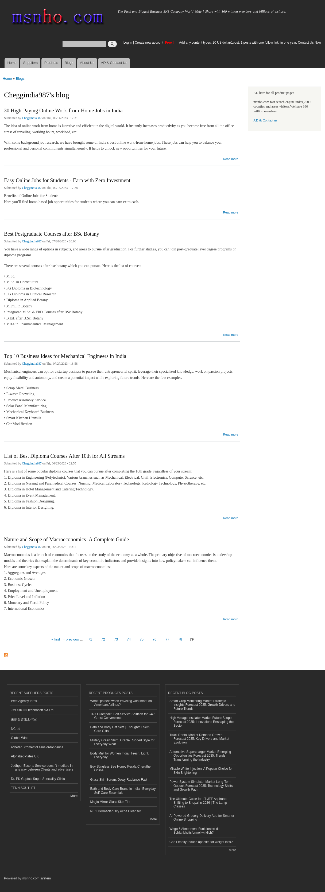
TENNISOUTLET (23, 788)
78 (180, 639)
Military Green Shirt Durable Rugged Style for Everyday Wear (122, 742)
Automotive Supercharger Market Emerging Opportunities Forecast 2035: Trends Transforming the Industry (200, 755)
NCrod (15, 729)
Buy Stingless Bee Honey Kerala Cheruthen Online (121, 768)
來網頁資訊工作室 (24, 719)
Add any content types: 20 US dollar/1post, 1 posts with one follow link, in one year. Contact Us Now (250, 42)
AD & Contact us (265, 120)
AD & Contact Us (114, 63)
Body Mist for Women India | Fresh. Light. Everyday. (119, 755)
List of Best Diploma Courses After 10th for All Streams (64, 456)
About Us (87, 63)
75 (142, 639)
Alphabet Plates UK (25, 756)
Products (51, 63)
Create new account (149, 42)
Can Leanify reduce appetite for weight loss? (201, 842)
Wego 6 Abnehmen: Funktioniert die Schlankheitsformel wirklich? (194, 830)
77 (167, 639)
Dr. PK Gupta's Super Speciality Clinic (38, 779)
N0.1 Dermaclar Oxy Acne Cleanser (115, 811)
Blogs (69, 63)
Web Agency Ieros (24, 701)
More (74, 796)
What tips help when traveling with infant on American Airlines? (121, 703)
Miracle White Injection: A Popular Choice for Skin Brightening (201, 770)
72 (103, 639)
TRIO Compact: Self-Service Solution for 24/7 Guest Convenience (122, 716)
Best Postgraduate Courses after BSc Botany (51, 234)
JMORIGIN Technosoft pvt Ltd (32, 710)
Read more (230, 158)
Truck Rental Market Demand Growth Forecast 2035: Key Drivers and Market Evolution (199, 739)
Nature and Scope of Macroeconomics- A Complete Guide (66, 539)
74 (129, 639)
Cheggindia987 (31, 118)
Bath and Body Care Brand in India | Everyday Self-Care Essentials (123, 790)
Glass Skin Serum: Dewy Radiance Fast (118, 780)
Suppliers (30, 63)
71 (90, 639)
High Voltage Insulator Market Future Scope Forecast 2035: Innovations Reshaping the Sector (201, 721)
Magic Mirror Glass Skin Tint (110, 802)
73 (116, 639)
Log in (127, 42)
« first (56, 639)
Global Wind (19, 738)
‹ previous (71, 639)
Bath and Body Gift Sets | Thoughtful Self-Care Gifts (120, 729)
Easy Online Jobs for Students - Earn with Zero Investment (67, 180)
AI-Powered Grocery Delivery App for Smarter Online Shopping (201, 817)
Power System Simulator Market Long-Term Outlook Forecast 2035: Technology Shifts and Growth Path (201, 785)
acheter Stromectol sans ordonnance (37, 747)
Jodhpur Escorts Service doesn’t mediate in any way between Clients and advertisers (42, 767)
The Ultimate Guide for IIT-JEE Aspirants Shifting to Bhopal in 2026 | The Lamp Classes (198, 803)
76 (154, 639)
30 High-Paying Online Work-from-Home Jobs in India (63, 110)
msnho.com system (36, 878)
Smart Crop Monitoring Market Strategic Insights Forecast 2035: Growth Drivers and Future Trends (202, 705)
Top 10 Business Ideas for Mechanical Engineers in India (65, 356)
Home (12, 63)
